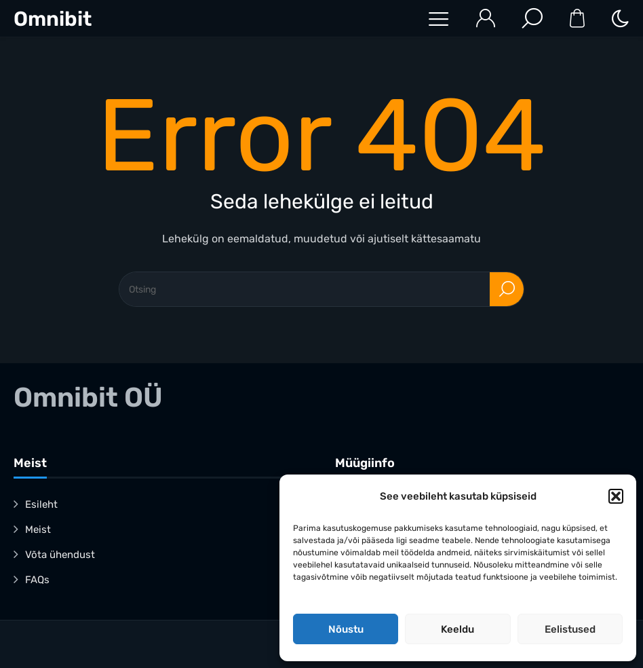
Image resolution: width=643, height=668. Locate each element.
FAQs (37, 580)
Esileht (41, 504)
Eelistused (570, 629)
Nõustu (346, 629)
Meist (38, 529)
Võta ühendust (60, 555)
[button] (616, 496)
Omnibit (53, 19)
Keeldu (457, 629)
